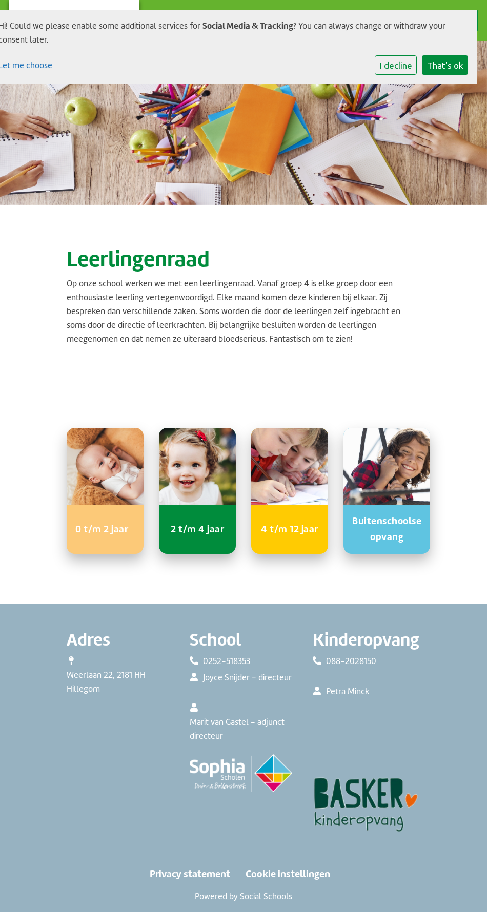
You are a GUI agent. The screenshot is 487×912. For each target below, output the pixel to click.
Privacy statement (190, 874)
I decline (396, 65)
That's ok (445, 65)
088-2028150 (351, 661)
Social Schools (266, 896)
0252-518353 (226, 661)
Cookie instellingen (288, 874)
